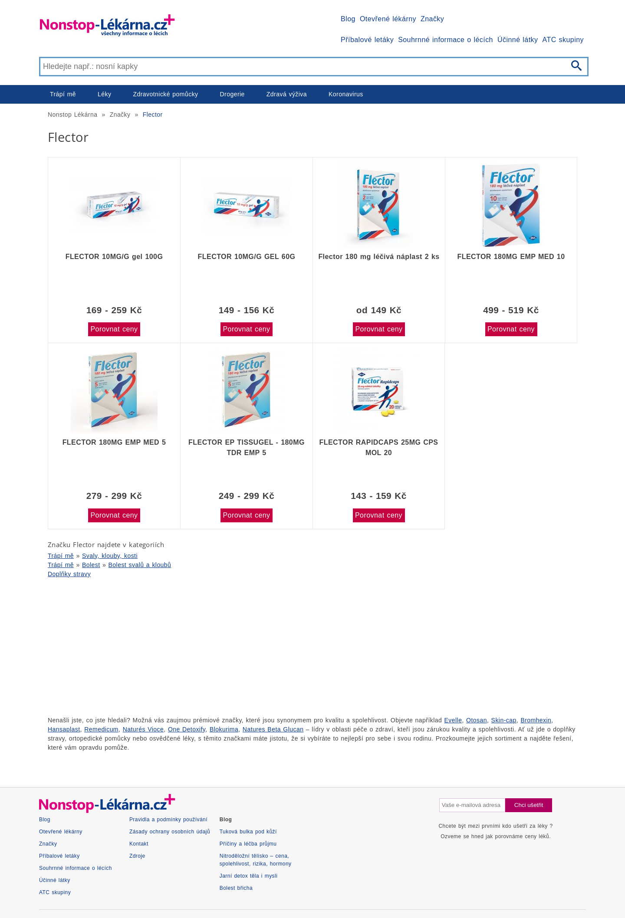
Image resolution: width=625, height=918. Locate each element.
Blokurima (224, 729)
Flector (153, 114)
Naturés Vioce (143, 729)
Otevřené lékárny (388, 19)
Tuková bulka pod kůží (248, 832)
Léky (104, 94)
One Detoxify (186, 729)
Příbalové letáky (367, 39)
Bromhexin (535, 720)
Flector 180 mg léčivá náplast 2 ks (378, 256)
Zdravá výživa (286, 94)
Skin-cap (503, 720)
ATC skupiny (563, 39)
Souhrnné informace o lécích (445, 39)
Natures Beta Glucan (273, 729)
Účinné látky (517, 39)
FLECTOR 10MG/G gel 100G (114, 256)
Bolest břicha (236, 888)
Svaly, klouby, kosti (110, 555)
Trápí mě (63, 94)
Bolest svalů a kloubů (140, 564)
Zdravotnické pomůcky (165, 94)
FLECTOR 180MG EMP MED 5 (114, 442)
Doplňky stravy (69, 573)
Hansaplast (64, 729)
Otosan (476, 720)
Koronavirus (346, 94)
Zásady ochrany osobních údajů (169, 832)
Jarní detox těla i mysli (249, 876)
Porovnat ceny (114, 329)
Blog (348, 19)
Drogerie (232, 94)
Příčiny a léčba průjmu (248, 844)
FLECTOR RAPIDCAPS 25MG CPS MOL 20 (378, 447)
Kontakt (138, 844)
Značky (432, 19)
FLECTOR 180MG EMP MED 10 (511, 256)
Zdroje (137, 856)
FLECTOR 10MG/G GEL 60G (247, 256)
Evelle (453, 720)
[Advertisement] (299, 646)
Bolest (91, 564)
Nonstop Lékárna (72, 114)
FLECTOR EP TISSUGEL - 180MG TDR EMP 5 (246, 447)
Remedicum (101, 729)
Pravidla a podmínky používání (168, 819)
